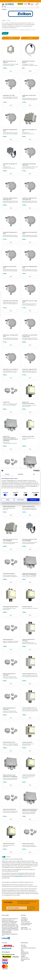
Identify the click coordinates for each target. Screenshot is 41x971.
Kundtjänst (23, 955)
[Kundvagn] (37, 4)
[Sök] (38, 6)
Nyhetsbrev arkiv (24, 952)
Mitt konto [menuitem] (32, 4)
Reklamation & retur (25, 959)
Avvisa (7, 499)
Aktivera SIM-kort (24, 953)
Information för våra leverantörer (28, 948)
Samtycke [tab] (7, 474)
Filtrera (11, 38)
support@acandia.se (25, 924)
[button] (3, 7)
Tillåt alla (33, 499)
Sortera (31, 38)
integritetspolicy (29, 910)
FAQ (22, 949)
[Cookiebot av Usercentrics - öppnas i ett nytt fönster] (34, 471)
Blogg (22, 950)
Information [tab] (20, 474)
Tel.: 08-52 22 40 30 (25, 921)
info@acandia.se (19, 876)
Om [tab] (34, 474)
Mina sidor (23, 945)
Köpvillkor (23, 956)
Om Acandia (24, 946)
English (22, 960)
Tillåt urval (20, 499)
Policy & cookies (24, 957)
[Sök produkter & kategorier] (20, 6)
